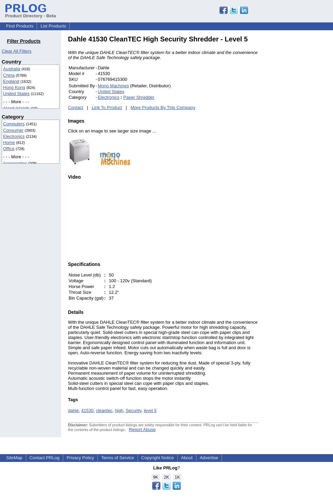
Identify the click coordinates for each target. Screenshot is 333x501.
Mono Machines (113, 85)
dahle (73, 410)
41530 (87, 410)
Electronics (14, 136)
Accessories (15, 163)
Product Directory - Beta (30, 13)
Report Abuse (142, 429)
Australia (11, 68)
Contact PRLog (44, 457)
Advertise (209, 457)
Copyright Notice (157, 457)
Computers (14, 123)
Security (133, 410)
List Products (53, 26)
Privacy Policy (80, 457)
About (187, 457)
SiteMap (14, 457)
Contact (75, 107)
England (11, 81)
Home (9, 142)
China (9, 75)
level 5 (150, 410)
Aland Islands (16, 108)
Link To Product (107, 107)
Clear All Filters (16, 51)
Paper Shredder (139, 97)
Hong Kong (14, 87)
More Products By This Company (162, 107)
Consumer (13, 130)
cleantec (104, 410)
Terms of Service (117, 457)
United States (16, 93)
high (119, 410)
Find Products (19, 26)
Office (9, 148)
